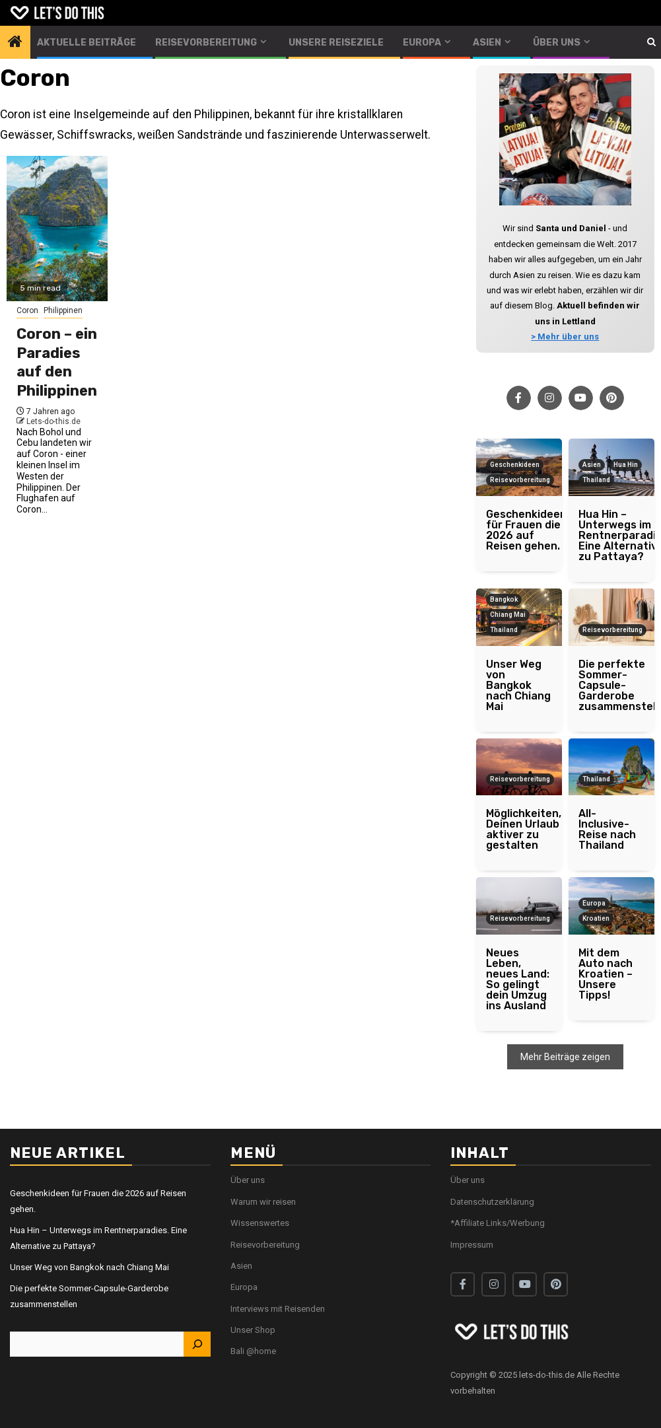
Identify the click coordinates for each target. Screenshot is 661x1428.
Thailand (596, 479)
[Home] (15, 43)
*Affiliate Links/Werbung (497, 1223)
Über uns (556, 42)
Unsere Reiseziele (336, 42)
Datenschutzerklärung (492, 1202)
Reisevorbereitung (206, 42)
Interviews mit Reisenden (277, 1309)
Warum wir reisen (263, 1202)
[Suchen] (197, 1344)
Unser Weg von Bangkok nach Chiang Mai (89, 1267)
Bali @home (253, 1351)
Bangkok (504, 599)
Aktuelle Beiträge (86, 42)
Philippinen (63, 310)
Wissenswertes (259, 1223)
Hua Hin (625, 464)
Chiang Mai (508, 614)
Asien (487, 42)
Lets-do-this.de (53, 421)
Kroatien (595, 918)
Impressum (471, 1245)
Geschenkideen (514, 464)
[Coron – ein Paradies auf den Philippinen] (57, 228)
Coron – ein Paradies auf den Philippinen (57, 362)
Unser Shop (252, 1330)
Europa (422, 42)
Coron (27, 310)
